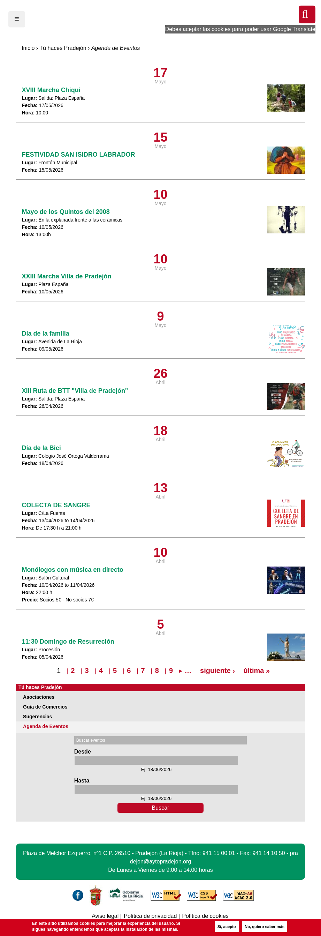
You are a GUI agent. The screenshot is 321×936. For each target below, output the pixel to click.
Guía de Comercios (45, 707)
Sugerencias (37, 716)
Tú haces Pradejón (62, 48)
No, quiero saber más (264, 926)
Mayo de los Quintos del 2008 (66, 211)
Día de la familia (45, 333)
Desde (82, 752)
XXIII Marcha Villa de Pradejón (67, 276)
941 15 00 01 (218, 853)
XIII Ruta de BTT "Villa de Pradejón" (75, 390)
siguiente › (217, 670)
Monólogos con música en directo (72, 569)
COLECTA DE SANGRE (56, 505)
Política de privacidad (150, 916)
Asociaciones (38, 697)
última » (257, 670)
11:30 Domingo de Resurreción (68, 641)
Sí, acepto (226, 926)
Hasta (82, 781)
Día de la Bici (41, 447)
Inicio (28, 48)
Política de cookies (205, 916)
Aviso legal (105, 916)
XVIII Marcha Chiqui (51, 90)
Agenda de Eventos (45, 726)
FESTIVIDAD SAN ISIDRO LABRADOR (78, 154)
